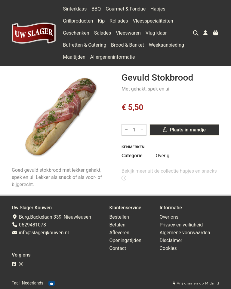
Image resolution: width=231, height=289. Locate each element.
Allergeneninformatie (112, 57)
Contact (117, 248)
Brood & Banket (127, 45)
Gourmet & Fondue (126, 9)
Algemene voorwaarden (184, 232)
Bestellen (119, 217)
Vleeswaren (128, 33)
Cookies (168, 248)
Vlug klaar (156, 33)
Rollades (118, 21)
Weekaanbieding (166, 45)
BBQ (96, 9)
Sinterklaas (75, 9)
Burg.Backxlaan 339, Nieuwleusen (51, 217)
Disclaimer (170, 240)
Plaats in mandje (184, 130)
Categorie (132, 155)
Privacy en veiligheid (181, 225)
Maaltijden (74, 57)
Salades (102, 33)
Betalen (117, 225)
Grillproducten (78, 21)
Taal (16, 283)
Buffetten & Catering (84, 45)
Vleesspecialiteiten (153, 21)
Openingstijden (125, 240)
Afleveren (119, 232)
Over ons (168, 217)
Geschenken (76, 33)
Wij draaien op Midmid (196, 283)
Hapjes (157, 9)
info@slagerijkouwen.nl (40, 232)
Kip (101, 21)
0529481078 (29, 225)
